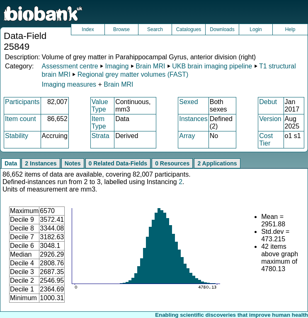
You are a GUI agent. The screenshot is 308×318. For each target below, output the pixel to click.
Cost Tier (266, 139)
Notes (73, 163)
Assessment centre (69, 66)
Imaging (117, 66)
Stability (16, 135)
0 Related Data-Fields (118, 163)
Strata (100, 135)
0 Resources (172, 163)
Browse (121, 29)
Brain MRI (150, 66)
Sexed (188, 101)
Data (11, 163)
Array (187, 135)
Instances (193, 118)
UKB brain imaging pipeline (212, 66)
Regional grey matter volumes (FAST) (133, 74)
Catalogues (188, 29)
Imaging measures (69, 84)
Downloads (222, 29)
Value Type (100, 105)
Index (88, 29)
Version (270, 118)
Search (155, 29)
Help (290, 29)
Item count (20, 118)
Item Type (99, 122)
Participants (22, 101)
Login (256, 29)
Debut (268, 101)
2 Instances (40, 163)
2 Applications (217, 163)
